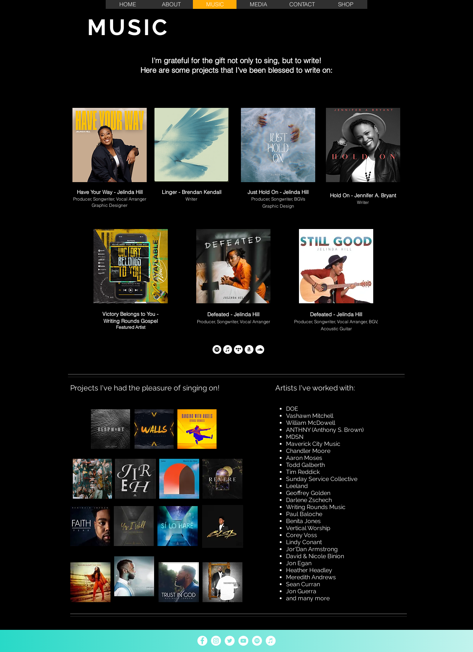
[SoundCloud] (259, 349)
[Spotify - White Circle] (257, 641)
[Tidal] (238, 349)
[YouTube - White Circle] (243, 641)
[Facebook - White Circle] (202, 641)
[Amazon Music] (249, 349)
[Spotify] (216, 349)
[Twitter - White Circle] (230, 641)
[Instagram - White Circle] (216, 641)
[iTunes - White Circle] (271, 641)
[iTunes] (227, 349)
